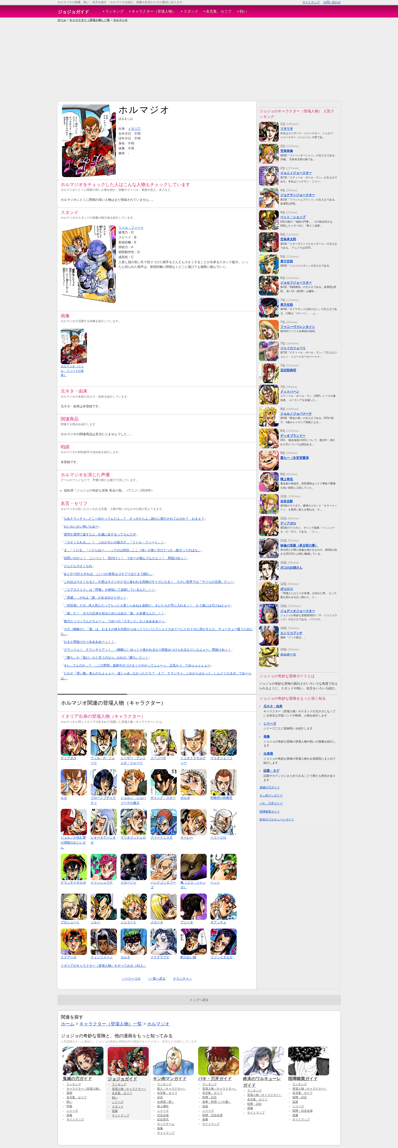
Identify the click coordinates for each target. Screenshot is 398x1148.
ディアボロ (68, 758)
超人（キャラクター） (171, 1088)
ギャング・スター (163, 798)
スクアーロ (68, 957)
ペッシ (215, 882)
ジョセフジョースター (296, 282)
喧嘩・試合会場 (212, 1115)
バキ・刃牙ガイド (271, 803)
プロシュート (70, 922)
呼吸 (69, 1106)
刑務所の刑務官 (221, 798)
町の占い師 (188, 957)
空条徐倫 (286, 151)
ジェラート (128, 922)
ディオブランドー (293, 436)
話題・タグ (271, 771)
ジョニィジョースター (296, 173)
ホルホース (288, 654)
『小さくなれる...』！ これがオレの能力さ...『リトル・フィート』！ (114, 542)
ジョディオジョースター (297, 611)
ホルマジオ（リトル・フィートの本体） (72, 371)
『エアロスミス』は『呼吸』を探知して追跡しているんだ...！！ (109, 589)
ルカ (64, 798)
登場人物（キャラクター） (129, 1088)
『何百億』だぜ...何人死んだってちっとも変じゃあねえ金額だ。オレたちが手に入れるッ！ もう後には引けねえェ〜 (147, 605)
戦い (243, 11)
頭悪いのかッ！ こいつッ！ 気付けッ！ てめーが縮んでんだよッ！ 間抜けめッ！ (125, 558)
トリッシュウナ (102, 882)
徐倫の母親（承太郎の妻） (299, 545)
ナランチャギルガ (73, 882)
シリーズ (269, 723)
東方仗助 (286, 305)
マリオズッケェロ (133, 837)
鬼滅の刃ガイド (270, 787)
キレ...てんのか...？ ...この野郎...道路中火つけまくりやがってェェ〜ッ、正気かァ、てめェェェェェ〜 (137, 665)
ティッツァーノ (102, 957)
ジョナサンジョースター (297, 195)
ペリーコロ (218, 837)
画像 (266, 736)
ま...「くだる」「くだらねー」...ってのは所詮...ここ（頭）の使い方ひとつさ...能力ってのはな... (132, 550)
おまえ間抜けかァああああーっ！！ (89, 642)
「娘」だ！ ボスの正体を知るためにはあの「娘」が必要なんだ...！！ (114, 613)
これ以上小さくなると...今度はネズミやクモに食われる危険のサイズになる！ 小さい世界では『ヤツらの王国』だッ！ (149, 582)
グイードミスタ (162, 837)
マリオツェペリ (221, 758)
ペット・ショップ (293, 217)
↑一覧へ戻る (157, 978)
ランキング (114, 11)
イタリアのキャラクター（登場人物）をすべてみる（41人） (103, 965)
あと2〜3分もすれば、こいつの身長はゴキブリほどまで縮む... (108, 574)
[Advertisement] (199, 61)
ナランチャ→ (182, 978)
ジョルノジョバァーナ (296, 413)
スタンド (191, 11)
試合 (160, 1097)
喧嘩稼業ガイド (270, 811)
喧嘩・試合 (209, 1097)
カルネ (125, 957)
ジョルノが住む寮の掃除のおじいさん (73, 842)
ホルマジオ (120, 19)
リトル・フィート (131, 227)
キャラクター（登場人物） (154, 11)
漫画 (69, 1092)
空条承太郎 (288, 239)
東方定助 (286, 261)
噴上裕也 (286, 479)
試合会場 (163, 1115)
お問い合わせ (332, 2)
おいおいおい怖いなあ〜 (81, 526)
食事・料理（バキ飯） (216, 1101)
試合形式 (163, 1119)
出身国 (268, 753)
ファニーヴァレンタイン (297, 327)
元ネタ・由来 (272, 706)
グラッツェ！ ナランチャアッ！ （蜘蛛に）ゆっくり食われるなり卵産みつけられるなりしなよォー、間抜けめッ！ (147, 649)
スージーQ (158, 758)
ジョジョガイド (73, 11)
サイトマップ (311, 2)
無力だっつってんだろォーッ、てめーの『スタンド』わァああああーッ (114, 621)
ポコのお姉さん (291, 567)
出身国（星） (165, 1101)
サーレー (186, 837)
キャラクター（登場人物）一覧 (89, 19)
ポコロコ (286, 589)
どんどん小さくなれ (78, 566)
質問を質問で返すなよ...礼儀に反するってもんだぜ (100, 534)
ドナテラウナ (160, 957)
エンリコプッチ (291, 633)
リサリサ (286, 129)
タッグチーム (165, 1123)
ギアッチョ (218, 922)
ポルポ (185, 798)
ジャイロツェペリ (293, 348)
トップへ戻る (199, 1000)
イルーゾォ (128, 882)
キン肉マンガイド (271, 795)
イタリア (134, 129)
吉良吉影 (286, 501)
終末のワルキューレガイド (277, 819)
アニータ (186, 922)
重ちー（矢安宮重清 (294, 458)
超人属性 (163, 1106)
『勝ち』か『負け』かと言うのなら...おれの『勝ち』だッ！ (106, 657)
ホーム (62, 19)
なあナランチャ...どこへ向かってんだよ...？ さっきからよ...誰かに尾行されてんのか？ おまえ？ (134, 518)
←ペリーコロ (131, 978)
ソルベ (95, 922)
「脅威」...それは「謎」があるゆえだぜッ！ (95, 597)
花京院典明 (288, 370)
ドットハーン (289, 391)
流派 (205, 1106)
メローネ (157, 922)
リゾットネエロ (221, 957)
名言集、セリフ (219, 11)
